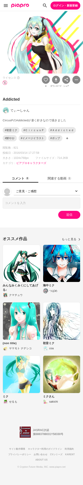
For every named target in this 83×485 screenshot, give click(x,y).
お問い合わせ (40, 454)
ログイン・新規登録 (65, 5)
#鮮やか (10, 138)
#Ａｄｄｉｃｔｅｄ (62, 130)
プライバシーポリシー (19, 454)
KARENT (70, 454)
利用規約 (69, 449)
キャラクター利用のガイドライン (45, 449)
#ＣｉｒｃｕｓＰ (33, 130)
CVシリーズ (56, 454)
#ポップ (55, 138)
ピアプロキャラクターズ (31, 163)
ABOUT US (41, 460)
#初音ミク (11, 130)
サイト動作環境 (17, 449)
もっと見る (71, 239)
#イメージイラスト (32, 138)
